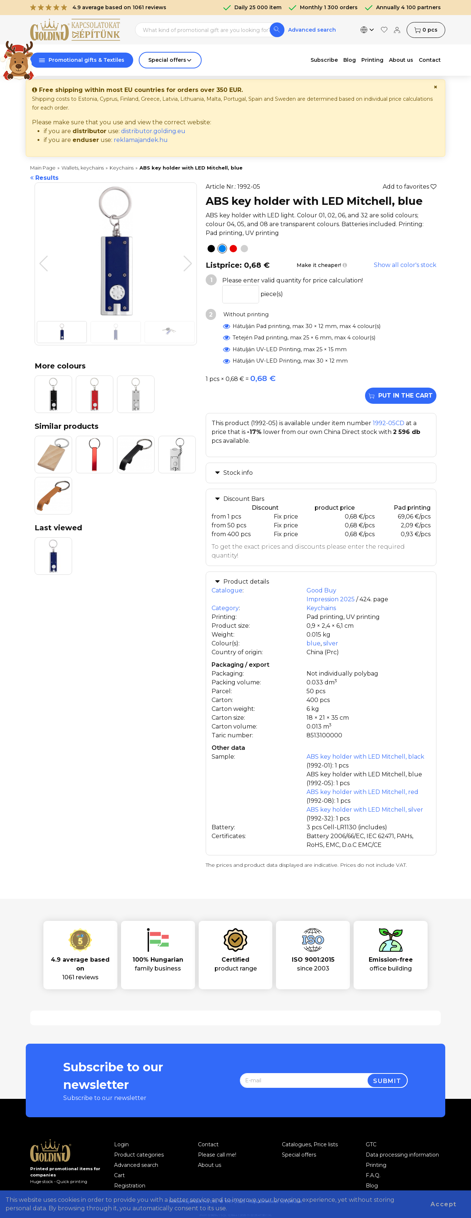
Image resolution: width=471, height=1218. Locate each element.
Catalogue (227, 590)
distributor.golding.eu (153, 131)
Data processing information (402, 1154)
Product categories (139, 1154)
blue (314, 643)
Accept (444, 1204)
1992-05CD (388, 423)
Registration (129, 1185)
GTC (371, 1144)
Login (121, 1144)
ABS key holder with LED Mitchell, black (365, 756)
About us (209, 1165)
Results (44, 177)
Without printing (245, 314)
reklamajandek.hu (141, 139)
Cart (119, 1175)
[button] (188, 264)
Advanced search (312, 29)
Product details (246, 581)
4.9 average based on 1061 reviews (98, 7)
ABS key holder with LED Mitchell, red (362, 791)
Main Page (43, 168)
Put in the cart (401, 395)
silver (330, 643)
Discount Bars (243, 498)
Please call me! (217, 1154)
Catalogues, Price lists (310, 1144)
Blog (372, 1185)
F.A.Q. (373, 1175)
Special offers (299, 1154)
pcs (426, 30)
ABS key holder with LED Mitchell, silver (365, 809)
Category (225, 608)
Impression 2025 (331, 599)
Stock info (238, 472)
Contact (208, 1144)
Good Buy (321, 590)
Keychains (321, 608)
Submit (387, 1081)
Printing (376, 1165)
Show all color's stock (405, 264)
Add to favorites (409, 186)
